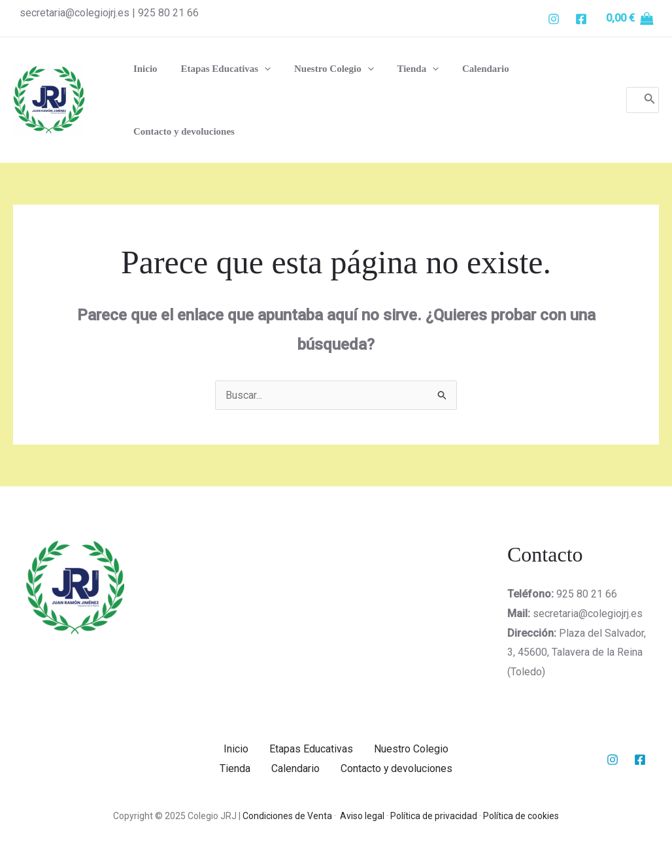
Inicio (236, 749)
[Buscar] (649, 100)
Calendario (295, 768)
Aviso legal (362, 815)
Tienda (235, 768)
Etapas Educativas (311, 749)
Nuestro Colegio (411, 749)
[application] (258, 68)
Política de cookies (521, 815)
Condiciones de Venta (287, 815)
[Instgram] (554, 19)
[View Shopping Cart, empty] (629, 18)
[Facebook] (581, 19)
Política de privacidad (433, 815)
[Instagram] (612, 759)
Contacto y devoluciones (397, 768)
